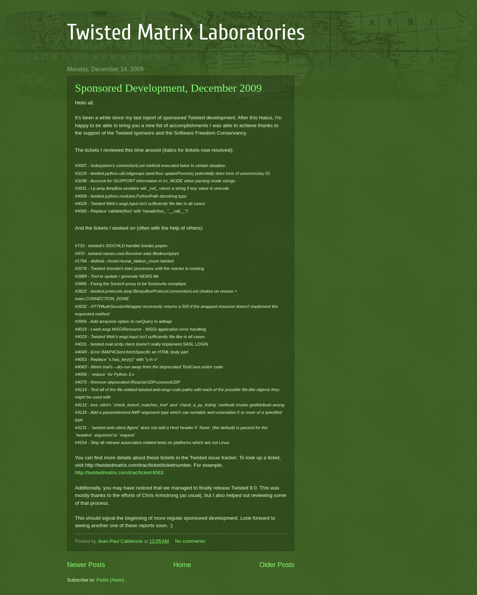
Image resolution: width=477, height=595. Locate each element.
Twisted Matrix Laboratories (186, 32)
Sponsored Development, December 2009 (168, 88)
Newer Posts (86, 565)
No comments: (191, 541)
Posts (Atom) (110, 580)
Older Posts (276, 565)
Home (182, 565)
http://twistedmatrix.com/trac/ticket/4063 (119, 472)
